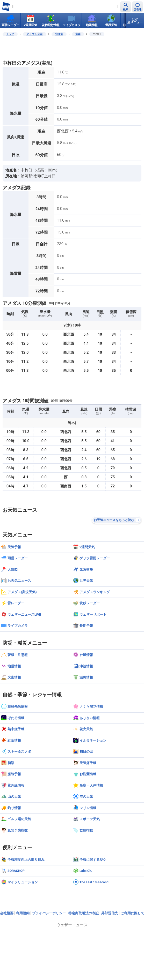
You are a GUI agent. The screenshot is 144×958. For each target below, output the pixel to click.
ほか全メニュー (135, 21)
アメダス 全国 (34, 34)
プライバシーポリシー (49, 913)
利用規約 (23, 913)
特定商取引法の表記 (83, 913)
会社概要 (6, 913)
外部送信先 (109, 913)
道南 (78, 34)
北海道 (59, 34)
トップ (10, 34)
